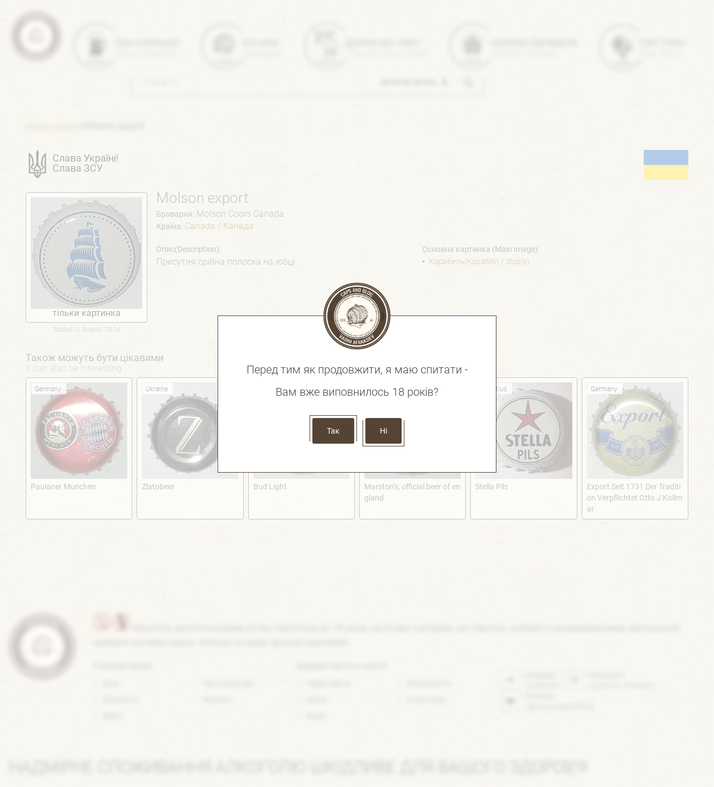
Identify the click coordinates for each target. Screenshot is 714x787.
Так (333, 430)
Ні (383, 430)
